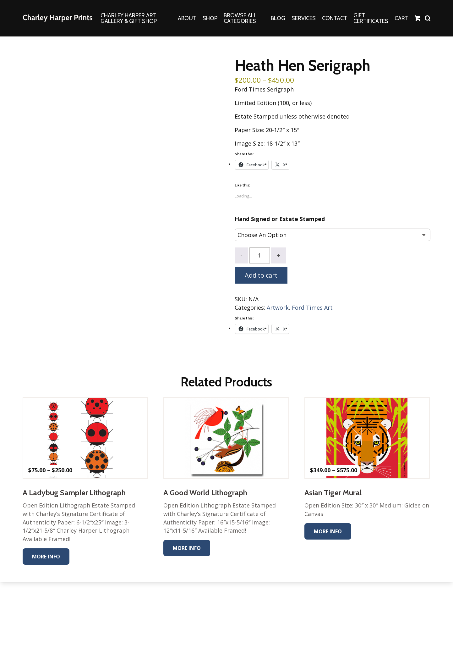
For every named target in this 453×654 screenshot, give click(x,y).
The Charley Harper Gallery (57, 18)
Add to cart (261, 275)
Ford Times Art (312, 308)
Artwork (278, 308)
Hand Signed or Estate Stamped (280, 219)
